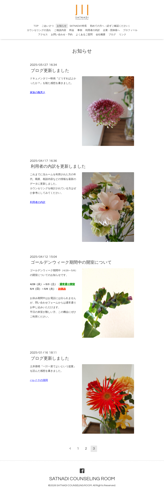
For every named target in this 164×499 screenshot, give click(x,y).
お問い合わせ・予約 (62, 34)
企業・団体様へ (111, 30)
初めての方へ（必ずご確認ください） (110, 26)
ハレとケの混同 (39, 380)
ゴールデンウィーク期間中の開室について (71, 262)
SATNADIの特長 (78, 26)
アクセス (43, 34)
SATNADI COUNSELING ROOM (82, 478)
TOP (35, 26)
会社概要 (100, 34)
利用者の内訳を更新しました (58, 166)
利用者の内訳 (92, 30)
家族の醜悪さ (37, 92)
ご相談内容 (60, 30)
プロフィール (130, 30)
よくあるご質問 (84, 34)
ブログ (112, 34)
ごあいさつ (48, 26)
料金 (71, 30)
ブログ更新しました (50, 70)
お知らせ (61, 26)
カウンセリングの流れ (39, 30)
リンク (122, 34)
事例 (79, 30)
